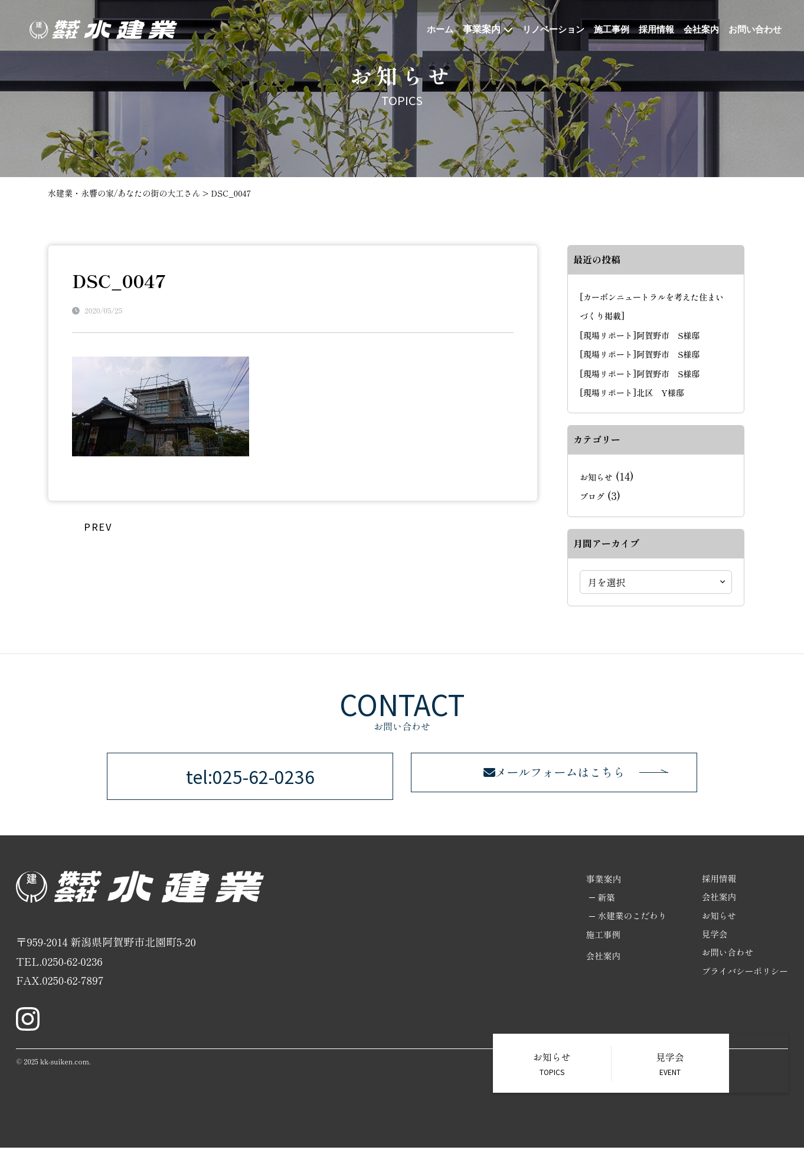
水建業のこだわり (628, 919)
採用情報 (649, 29)
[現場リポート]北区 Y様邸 (632, 392)
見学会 (713, 938)
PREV (98, 525)
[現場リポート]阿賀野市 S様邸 (640, 335)
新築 (602, 900)
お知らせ (596, 477)
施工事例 (602, 29)
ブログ (592, 496)
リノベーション (541, 29)
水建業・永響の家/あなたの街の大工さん (124, 193)
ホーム (424, 29)
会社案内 (696, 29)
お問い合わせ (753, 29)
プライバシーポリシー (744, 975)
